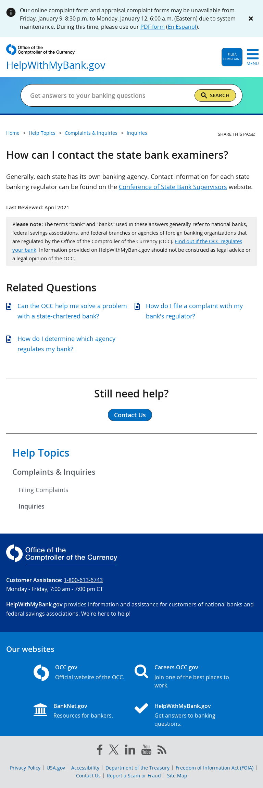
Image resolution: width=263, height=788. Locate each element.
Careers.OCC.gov (176, 667)
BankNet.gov (70, 706)
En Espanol (182, 26)
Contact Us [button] (130, 415)
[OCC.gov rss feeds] (162, 751)
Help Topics (41, 453)
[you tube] (146, 751)
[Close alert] (251, 18)
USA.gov (56, 767)
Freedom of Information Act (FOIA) (214, 767)
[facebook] (99, 751)
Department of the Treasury (137, 767)
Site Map (177, 775)
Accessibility (85, 767)
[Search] (215, 95)
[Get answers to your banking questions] (109, 95)
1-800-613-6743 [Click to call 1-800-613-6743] (83, 580)
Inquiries (31, 506)
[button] (232, 57)
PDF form (152, 26)
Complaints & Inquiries (54, 472)
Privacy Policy (25, 767)
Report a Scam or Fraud (134, 775)
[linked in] (130, 751)
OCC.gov (66, 667)
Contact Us (88, 775)
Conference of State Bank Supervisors (173, 187)
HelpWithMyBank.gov (182, 706)
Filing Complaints (43, 490)
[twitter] (114, 751)
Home (13, 133)
